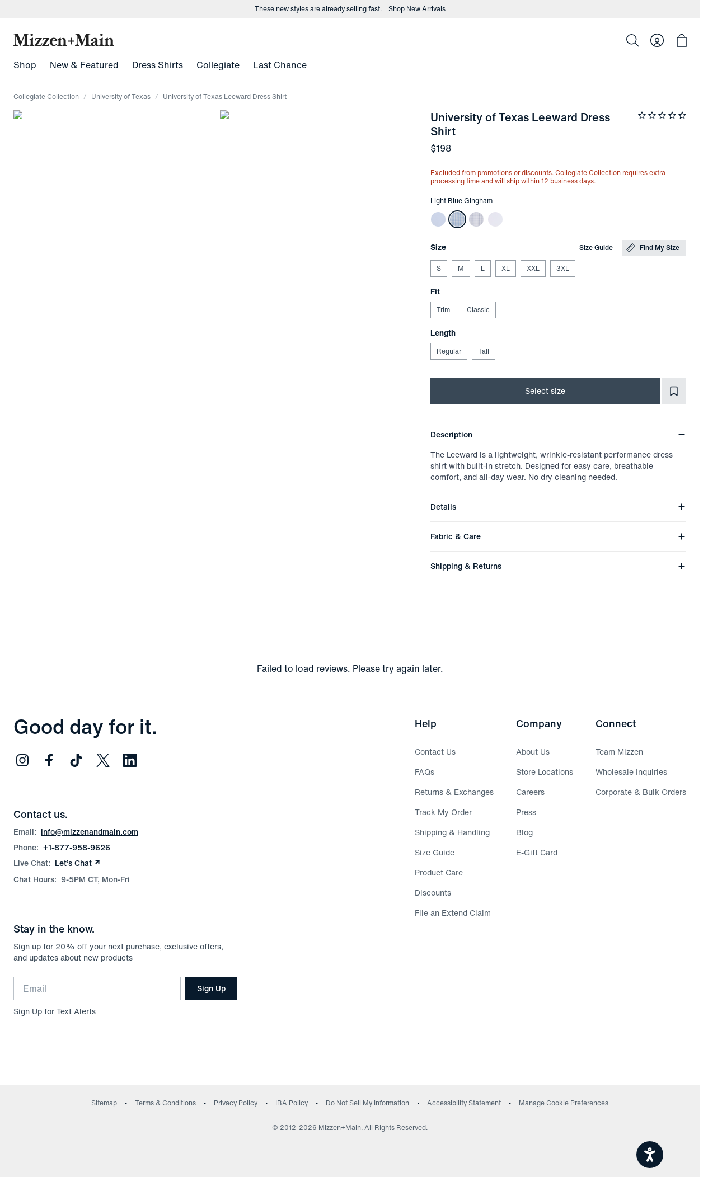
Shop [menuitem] (24, 65)
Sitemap (104, 1103)
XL (505, 268)
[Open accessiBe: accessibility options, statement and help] (649, 1154)
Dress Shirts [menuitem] (157, 65)
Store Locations (544, 772)
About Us (533, 751)
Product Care (439, 872)
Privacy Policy (235, 1103)
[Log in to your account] (657, 40)
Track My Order (443, 812)
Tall (483, 351)
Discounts (433, 892)
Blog (524, 832)
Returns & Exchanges (454, 792)
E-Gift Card (536, 852)
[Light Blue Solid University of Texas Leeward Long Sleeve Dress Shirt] (438, 219)
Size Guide (596, 247)
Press (526, 812)
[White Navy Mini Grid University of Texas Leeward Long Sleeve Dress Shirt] (476, 219)
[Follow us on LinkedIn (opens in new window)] (130, 760)
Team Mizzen (619, 751)
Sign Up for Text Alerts (54, 1011)
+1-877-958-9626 (76, 847)
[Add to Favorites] (674, 391)
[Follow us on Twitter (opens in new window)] (103, 760)
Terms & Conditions (165, 1103)
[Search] (632, 40)
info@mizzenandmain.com (89, 831)
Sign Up (211, 988)
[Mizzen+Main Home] (63, 40)
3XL (562, 268)
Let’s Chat (78, 863)
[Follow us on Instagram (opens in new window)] (22, 760)
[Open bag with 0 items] (682, 40)
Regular (448, 351)
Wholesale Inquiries (631, 772)
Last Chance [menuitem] (280, 65)
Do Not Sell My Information (367, 1103)
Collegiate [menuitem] (218, 65)
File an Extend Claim (453, 913)
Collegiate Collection (46, 96)
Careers (530, 792)
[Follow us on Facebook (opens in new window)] (49, 760)
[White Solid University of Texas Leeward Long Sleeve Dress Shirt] (495, 219)
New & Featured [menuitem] (84, 65)
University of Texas (121, 96)
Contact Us (435, 751)
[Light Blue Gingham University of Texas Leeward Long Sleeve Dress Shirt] (457, 219)
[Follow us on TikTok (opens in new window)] (76, 760)
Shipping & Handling (452, 832)
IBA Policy (291, 1103)
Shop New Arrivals (417, 8)
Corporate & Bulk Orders (641, 792)
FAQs (424, 772)
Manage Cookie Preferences (563, 1103)
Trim (443, 309)
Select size (545, 391)
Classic (478, 309)
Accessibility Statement (464, 1103)
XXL (533, 268)
